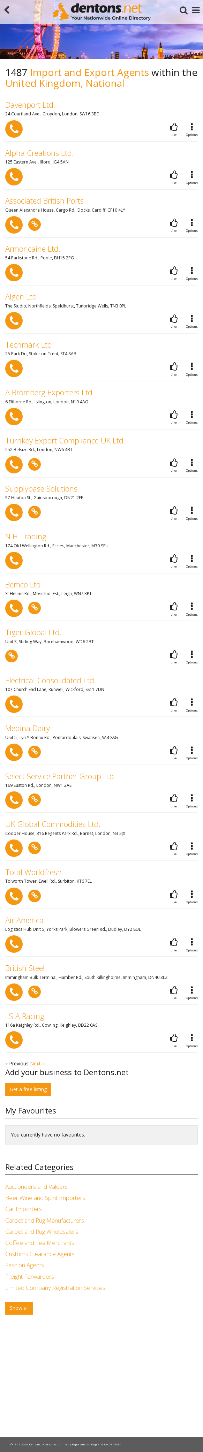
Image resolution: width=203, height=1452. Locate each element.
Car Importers (23, 1209)
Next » (37, 1063)
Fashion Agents (24, 1265)
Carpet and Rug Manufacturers (44, 1220)
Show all (19, 1308)
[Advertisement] (101, 1378)
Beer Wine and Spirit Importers (45, 1198)
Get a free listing (28, 1089)
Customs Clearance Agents (40, 1254)
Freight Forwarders (29, 1276)
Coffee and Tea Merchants (39, 1243)
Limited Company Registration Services (55, 1288)
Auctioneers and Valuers (36, 1187)
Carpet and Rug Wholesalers (41, 1231)
